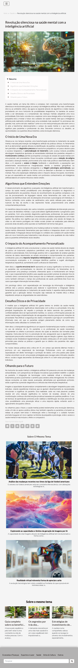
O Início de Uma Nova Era (20, 83)
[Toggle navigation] (6, 4)
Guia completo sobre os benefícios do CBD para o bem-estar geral (15, 626)
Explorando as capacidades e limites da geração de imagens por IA (39, 531)
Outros (60, 655)
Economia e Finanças (10, 655)
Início (6, 13)
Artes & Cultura (49, 655)
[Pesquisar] (36, 661)
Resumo (12, 79)
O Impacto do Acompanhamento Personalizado (28, 90)
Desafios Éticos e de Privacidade (22, 93)
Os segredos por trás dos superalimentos (37, 624)
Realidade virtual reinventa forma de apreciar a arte (39, 580)
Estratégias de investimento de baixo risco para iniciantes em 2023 (62, 626)
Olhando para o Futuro (18, 97)
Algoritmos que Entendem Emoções (24, 86)
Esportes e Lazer (27, 655)
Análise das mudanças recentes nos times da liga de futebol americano (39, 481)
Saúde (12, 13)
